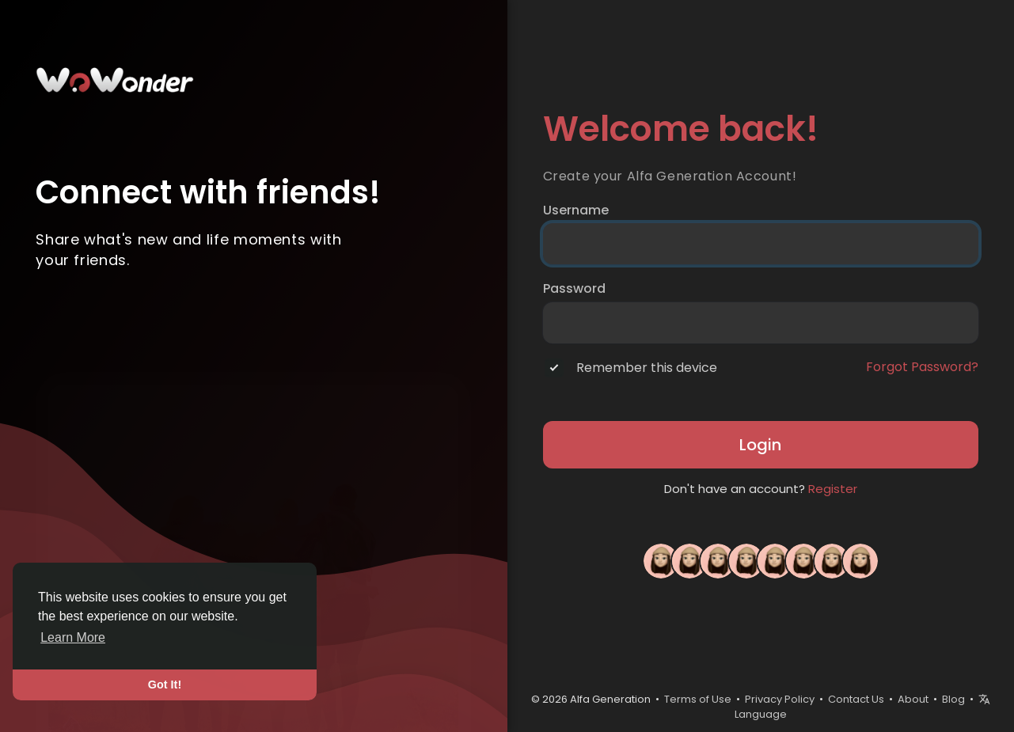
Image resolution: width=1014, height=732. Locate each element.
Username (576, 210)
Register (832, 488)
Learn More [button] (72, 637)
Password (574, 289)
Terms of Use (697, 699)
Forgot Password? (922, 367)
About (913, 699)
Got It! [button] (164, 684)
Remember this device (646, 368)
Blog (953, 699)
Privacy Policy (780, 699)
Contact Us (856, 699)
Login (760, 445)
